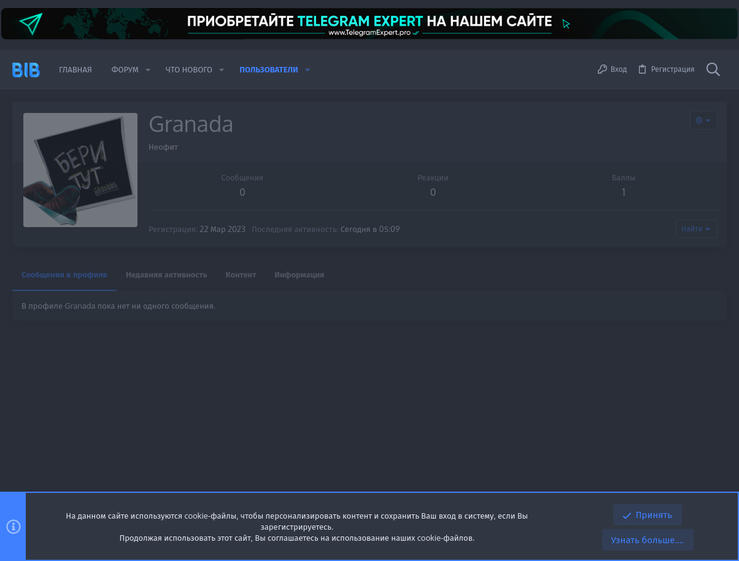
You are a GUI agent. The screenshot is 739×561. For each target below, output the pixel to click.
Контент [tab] (241, 274)
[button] (148, 69)
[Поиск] (713, 70)
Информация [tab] (299, 274)
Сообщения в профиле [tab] (64, 274)
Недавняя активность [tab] (166, 274)
